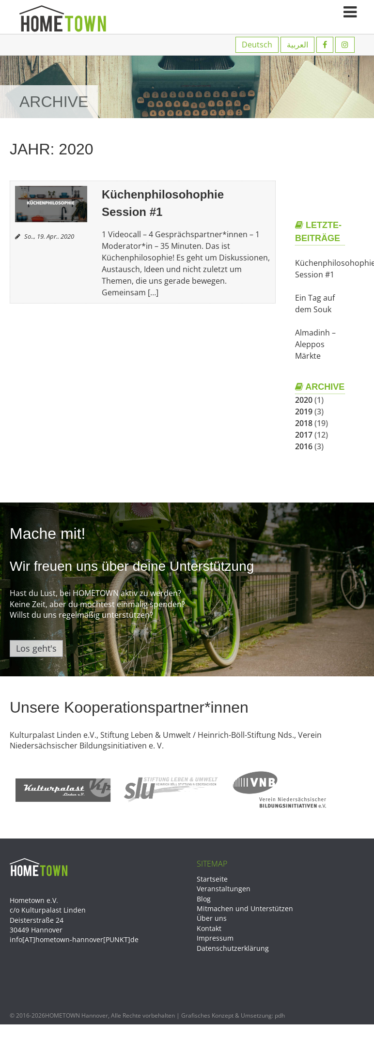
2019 (303, 411)
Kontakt (209, 928)
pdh (280, 1015)
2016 (303, 446)
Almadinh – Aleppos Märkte (315, 344)
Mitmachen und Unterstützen (245, 908)
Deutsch (257, 44)
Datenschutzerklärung (233, 948)
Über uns (212, 918)
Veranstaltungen (223, 888)
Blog (204, 898)
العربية (297, 44)
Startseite (212, 879)
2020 (303, 400)
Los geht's (36, 648)
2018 (303, 423)
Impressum (215, 938)
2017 (303, 434)
